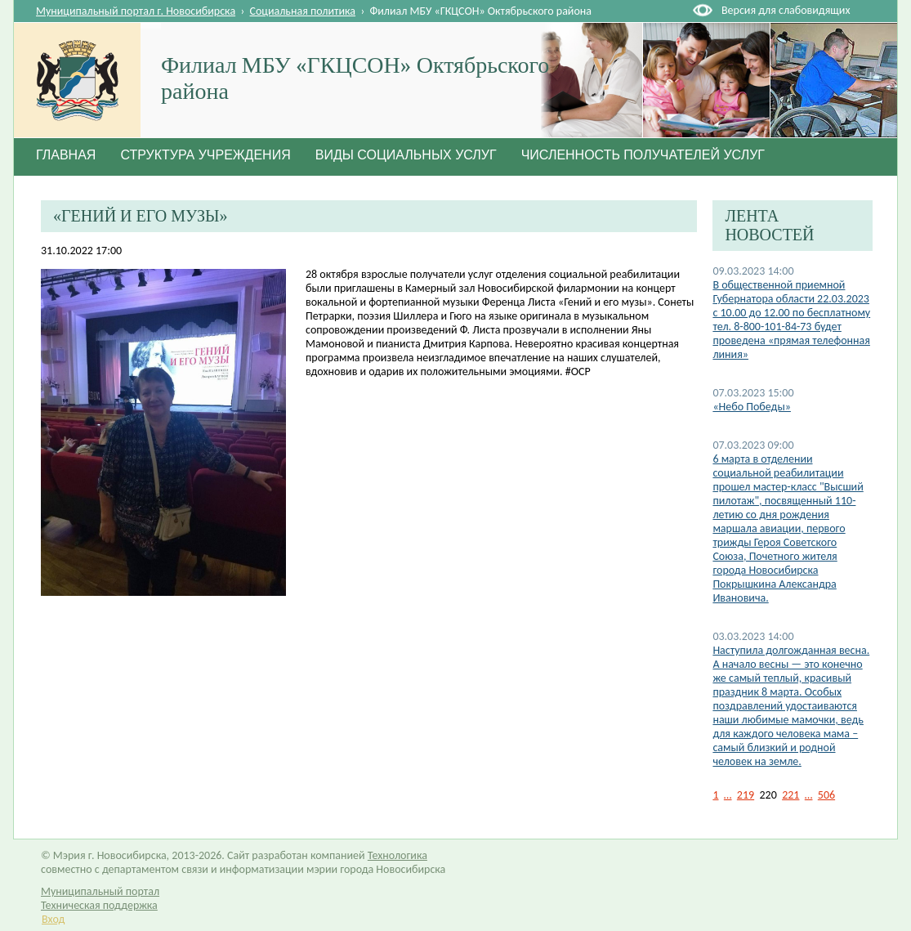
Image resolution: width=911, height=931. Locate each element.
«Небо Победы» (751, 407)
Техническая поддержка (99, 905)
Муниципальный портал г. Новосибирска (135, 11)
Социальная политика (303, 11)
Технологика (397, 855)
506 (826, 795)
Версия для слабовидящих (785, 10)
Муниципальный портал (100, 891)
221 (790, 795)
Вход (53, 919)
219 (745, 795)
